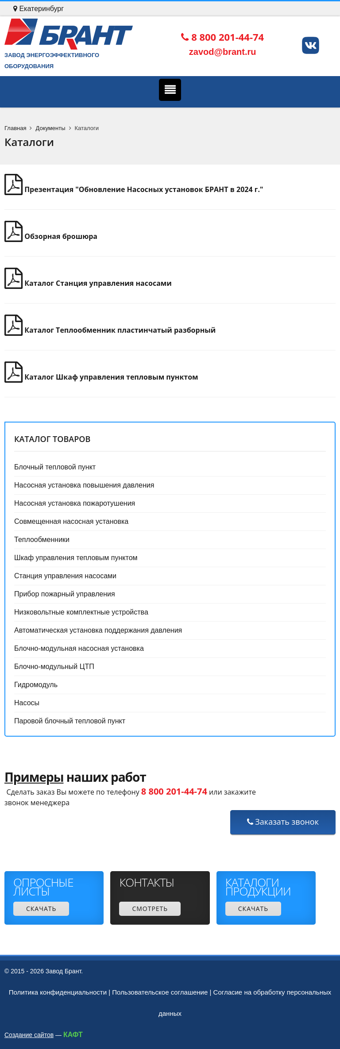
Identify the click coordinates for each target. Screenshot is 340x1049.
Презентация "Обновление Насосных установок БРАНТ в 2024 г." (133, 189)
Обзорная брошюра (50, 236)
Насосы (26, 703)
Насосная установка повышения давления (84, 485)
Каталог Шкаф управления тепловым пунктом (101, 377)
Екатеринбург (38, 8)
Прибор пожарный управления (64, 594)
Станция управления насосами (65, 576)
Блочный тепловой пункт (55, 467)
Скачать (41, 908)
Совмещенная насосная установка (71, 521)
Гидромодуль (36, 684)
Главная (15, 128)
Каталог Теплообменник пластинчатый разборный (110, 330)
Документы (50, 128)
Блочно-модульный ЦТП (54, 666)
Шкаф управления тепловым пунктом (76, 557)
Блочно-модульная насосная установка (79, 648)
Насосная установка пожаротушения (74, 503)
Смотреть (150, 908)
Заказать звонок (283, 821)
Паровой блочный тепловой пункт (69, 721)
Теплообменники (42, 539)
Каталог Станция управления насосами (88, 283)
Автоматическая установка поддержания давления (98, 630)
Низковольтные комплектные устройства (81, 612)
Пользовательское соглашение (160, 992)
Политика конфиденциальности (58, 992)
